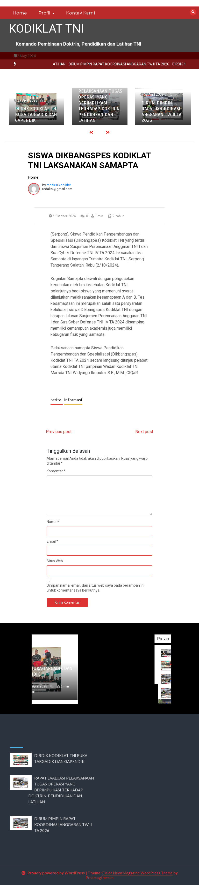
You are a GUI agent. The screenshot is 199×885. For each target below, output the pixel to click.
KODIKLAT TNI (46, 28)
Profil (44, 13)
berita (57, 400)
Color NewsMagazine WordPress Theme (137, 873)
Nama (53, 522)
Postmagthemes (99, 877)
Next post (144, 431)
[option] (36, 106)
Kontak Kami (80, 13)
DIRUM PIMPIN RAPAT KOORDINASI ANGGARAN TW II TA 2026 (161, 111)
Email (52, 541)
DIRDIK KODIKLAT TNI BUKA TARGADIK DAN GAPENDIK (36, 114)
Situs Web (55, 561)
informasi (73, 400)
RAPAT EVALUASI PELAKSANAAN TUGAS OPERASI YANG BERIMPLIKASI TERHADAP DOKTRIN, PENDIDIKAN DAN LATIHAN (100, 102)
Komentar (56, 471)
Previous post (59, 431)
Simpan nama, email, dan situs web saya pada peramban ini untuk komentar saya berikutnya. (95, 587)
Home (20, 13)
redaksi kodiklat (59, 185)
